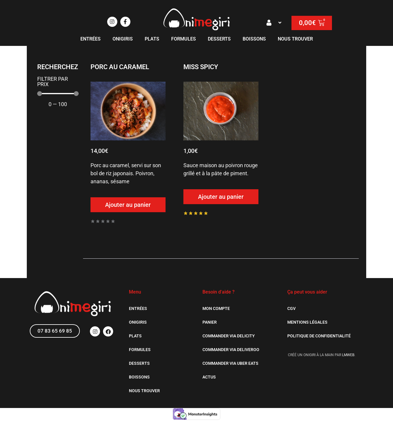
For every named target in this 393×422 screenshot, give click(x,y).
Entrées (90, 39)
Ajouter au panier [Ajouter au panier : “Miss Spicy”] (221, 196)
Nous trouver (295, 39)
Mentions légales (307, 322)
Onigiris (123, 39)
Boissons (254, 39)
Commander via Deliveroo (230, 349)
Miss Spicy (200, 67)
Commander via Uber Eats (230, 363)
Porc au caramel (120, 67)
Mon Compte (216, 308)
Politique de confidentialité (319, 335)
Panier (209, 322)
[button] (274, 23)
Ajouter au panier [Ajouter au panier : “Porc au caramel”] (128, 204)
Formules (183, 39)
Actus (209, 377)
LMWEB (348, 355)
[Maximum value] (58, 93)
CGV (291, 308)
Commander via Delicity (228, 335)
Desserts (219, 39)
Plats (152, 39)
